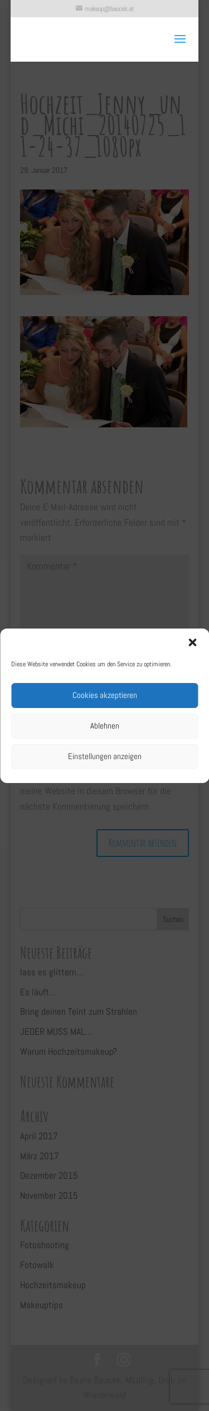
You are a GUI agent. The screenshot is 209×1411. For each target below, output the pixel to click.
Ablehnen (104, 725)
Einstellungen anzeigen (105, 756)
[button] (192, 642)
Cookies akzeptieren (104, 695)
